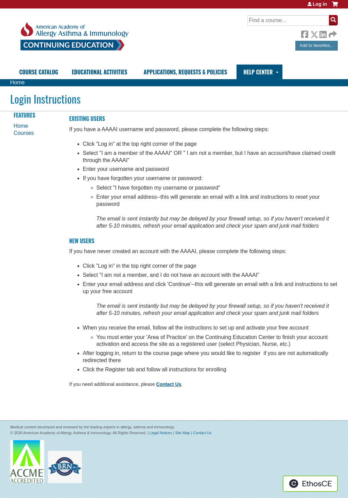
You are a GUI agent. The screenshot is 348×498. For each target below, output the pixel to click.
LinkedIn (322, 33)
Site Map (182, 433)
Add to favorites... (317, 45)
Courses (24, 133)
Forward (332, 32)
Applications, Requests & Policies (185, 72)
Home (17, 82)
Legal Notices (161, 433)
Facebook (304, 33)
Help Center (258, 72)
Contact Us (168, 384)
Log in (320, 4)
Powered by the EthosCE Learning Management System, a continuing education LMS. (310, 484)
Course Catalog (38, 72)
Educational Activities (99, 72)
